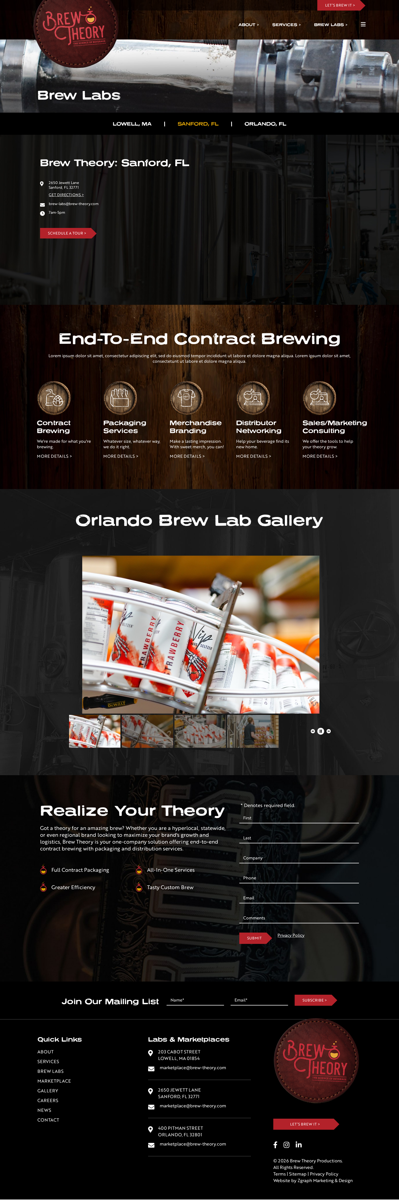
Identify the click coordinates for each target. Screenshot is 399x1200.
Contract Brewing (53, 427)
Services (48, 1061)
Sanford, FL (198, 124)
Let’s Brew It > (305, 1124)
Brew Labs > (330, 24)
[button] (313, 731)
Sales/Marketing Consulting (335, 427)
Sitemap (297, 1174)
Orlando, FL (265, 124)
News (44, 1110)
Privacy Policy (291, 935)
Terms (279, 1174)
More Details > (54, 456)
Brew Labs (50, 1071)
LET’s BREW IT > (340, 5)
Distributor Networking (258, 427)
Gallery (47, 1091)
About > (249, 24)
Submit (254, 938)
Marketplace (54, 1081)
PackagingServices (124, 427)
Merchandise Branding (196, 427)
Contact (48, 1120)
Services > (286, 24)
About (45, 1052)
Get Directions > (66, 194)
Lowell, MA (132, 124)
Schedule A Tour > (67, 233)
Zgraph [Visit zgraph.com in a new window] (305, 1181)
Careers (47, 1100)
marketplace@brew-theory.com (193, 1067)
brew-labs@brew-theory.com (74, 203)
